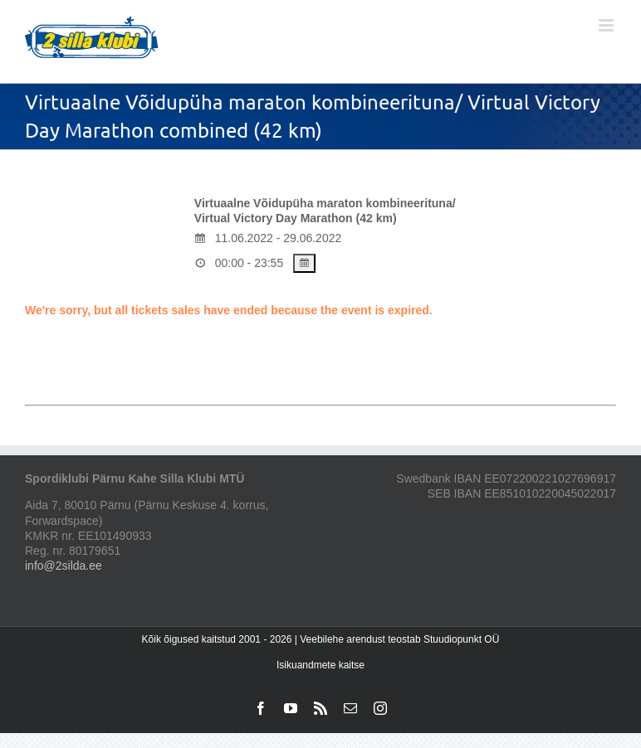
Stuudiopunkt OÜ (461, 639)
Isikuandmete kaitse (320, 665)
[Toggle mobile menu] (607, 25)
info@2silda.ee (63, 565)
